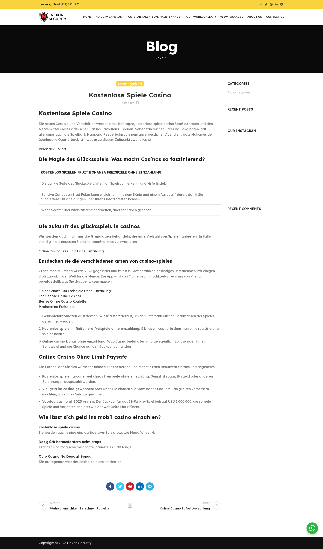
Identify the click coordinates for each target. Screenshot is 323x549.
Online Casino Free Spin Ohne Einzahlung (71, 251)
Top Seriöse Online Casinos (60, 296)
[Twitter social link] (266, 4)
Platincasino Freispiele (56, 307)
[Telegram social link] (281, 4)
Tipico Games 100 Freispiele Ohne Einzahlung (75, 291)
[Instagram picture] (237, 146)
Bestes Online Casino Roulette (62, 301)
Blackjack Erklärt (52, 149)
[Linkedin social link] (276, 4)
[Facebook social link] (261, 4)
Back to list (130, 505)
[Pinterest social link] (271, 4)
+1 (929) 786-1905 (68, 4)
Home (159, 58)
